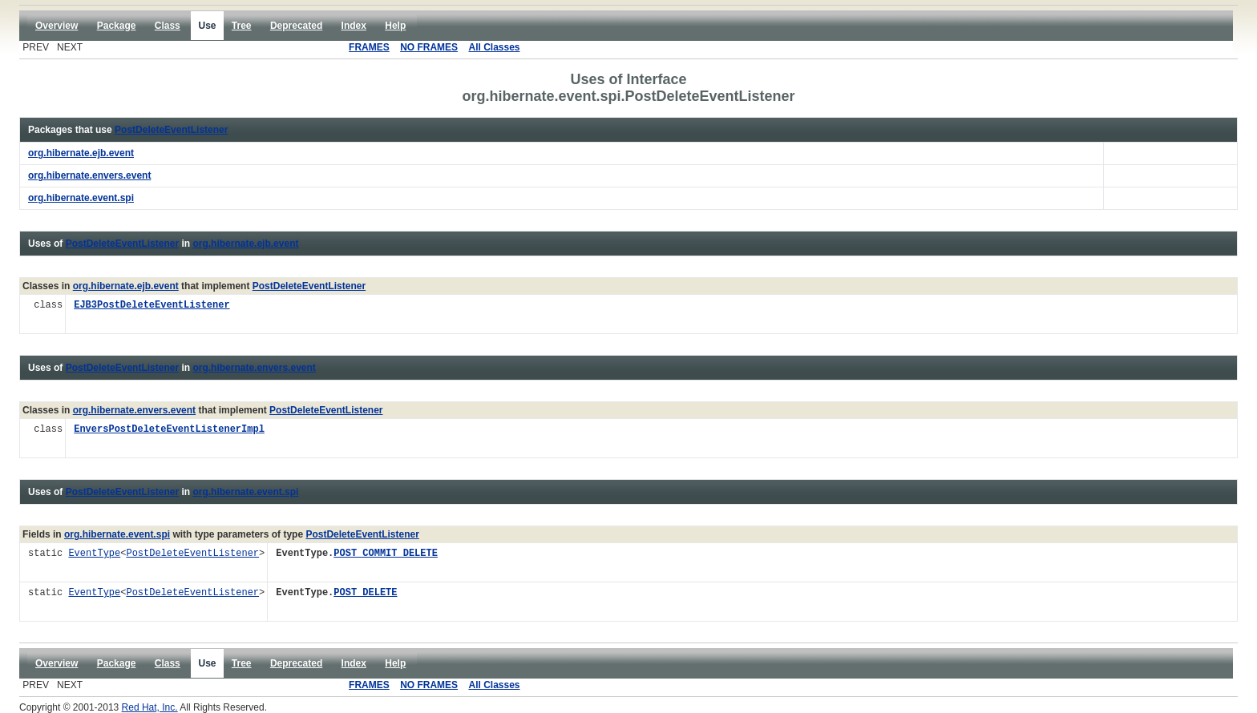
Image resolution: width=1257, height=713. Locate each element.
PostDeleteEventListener (171, 129)
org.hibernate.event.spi (245, 491)
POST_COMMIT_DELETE (385, 554)
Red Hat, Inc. (150, 707)
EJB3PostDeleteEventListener (151, 305)
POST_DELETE (365, 593)
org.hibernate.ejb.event (245, 243)
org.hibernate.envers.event (253, 367)
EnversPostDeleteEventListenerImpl (169, 430)
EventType (94, 554)
